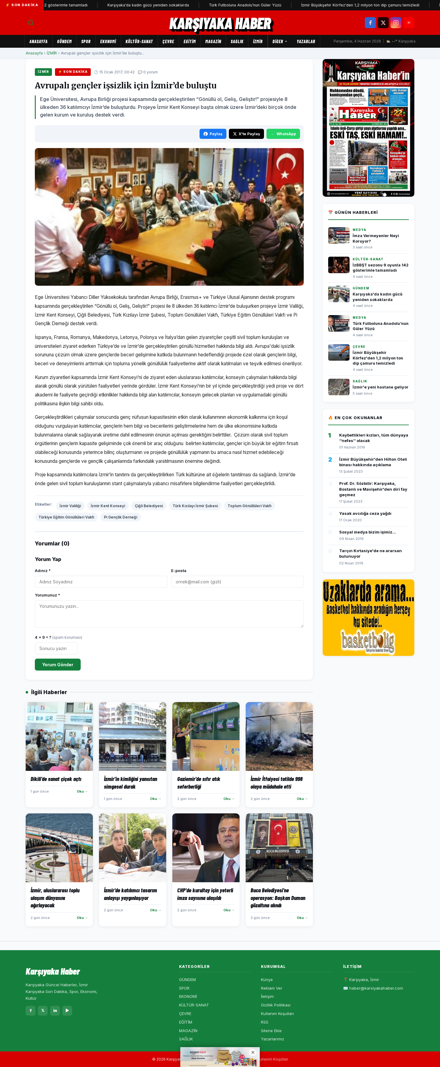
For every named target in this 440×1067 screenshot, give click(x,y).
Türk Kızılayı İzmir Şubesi (195, 506)
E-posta (178, 570)
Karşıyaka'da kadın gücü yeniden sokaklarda (191, 5)
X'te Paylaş (246, 134)
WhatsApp (283, 134)
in (55, 1010)
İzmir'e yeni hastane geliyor (381, 387)
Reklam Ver (271, 988)
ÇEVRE (168, 41)
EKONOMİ (108, 41)
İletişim (267, 996)
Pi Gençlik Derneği (120, 517)
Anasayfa (38, 41)
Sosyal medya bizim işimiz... (367, 532)
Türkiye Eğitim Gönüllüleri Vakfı (66, 517)
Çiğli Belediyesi (149, 506)
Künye (267, 979)
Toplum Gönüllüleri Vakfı (249, 506)
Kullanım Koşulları (277, 1013)
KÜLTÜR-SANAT (139, 41)
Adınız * (43, 570)
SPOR (86, 41)
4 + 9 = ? (58, 637)
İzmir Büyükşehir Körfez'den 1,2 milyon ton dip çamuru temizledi (378, 358)
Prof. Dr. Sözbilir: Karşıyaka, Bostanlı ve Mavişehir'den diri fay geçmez (373, 489)
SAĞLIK (237, 41)
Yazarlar (306, 41)
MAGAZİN (213, 41)
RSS (264, 1022)
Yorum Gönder (57, 664)
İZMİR (258, 41)
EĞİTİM (190, 41)
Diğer (280, 41)
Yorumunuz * (47, 595)
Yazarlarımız (272, 1038)
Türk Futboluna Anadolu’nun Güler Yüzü (287, 5)
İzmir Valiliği (70, 506)
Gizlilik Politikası (276, 1004)
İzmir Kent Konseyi (108, 506)
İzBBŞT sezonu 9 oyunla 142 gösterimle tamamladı (83, 5)
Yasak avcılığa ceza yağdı (365, 513)
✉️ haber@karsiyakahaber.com (373, 988)
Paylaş (213, 134)
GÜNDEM (64, 41)
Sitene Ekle (271, 1030)
